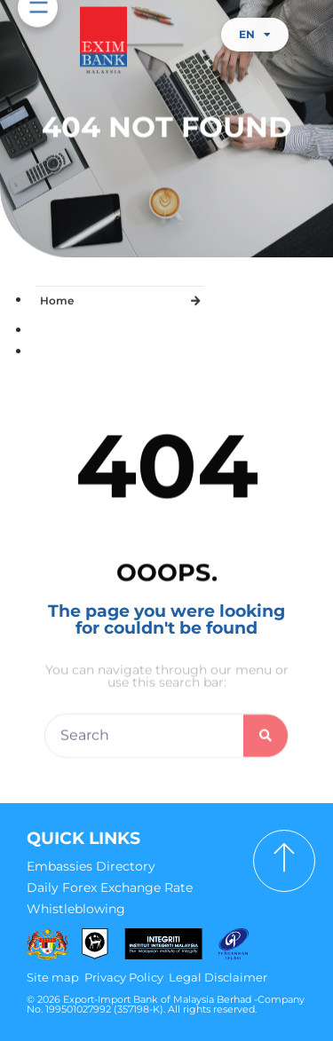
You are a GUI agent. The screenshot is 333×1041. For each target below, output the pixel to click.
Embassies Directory (91, 866)
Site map (53, 977)
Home (57, 297)
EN (255, 34)
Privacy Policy (123, 977)
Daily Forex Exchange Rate (110, 887)
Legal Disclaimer (218, 977)
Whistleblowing (76, 909)
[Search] (265, 744)
